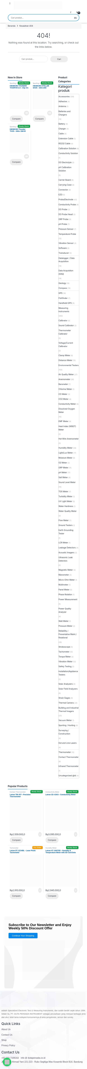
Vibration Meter (66, 661)
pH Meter (63, 472)
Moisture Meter (65, 458)
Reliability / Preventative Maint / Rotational (68, 634)
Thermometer (65, 752)
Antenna (62, 106)
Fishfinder (63, 298)
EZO (60, 194)
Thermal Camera (66, 703)
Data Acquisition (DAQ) (66, 272)
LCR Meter (63, 542)
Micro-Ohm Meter (67, 580)
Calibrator (63, 320)
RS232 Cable (64, 143)
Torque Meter (65, 656)
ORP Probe (63, 219)
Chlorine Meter (65, 389)
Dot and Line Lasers (68, 743)
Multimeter (63, 584)
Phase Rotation (65, 594)
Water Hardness (66, 506)
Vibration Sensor (66, 243)
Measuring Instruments (64, 310)
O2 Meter (63, 462)
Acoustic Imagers (66, 552)
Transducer (64, 253)
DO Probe (63, 209)
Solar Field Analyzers (68, 689)
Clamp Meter (64, 355)
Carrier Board (65, 180)
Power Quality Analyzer (65, 610)
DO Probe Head (66, 214)
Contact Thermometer (69, 757)
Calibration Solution (67, 148)
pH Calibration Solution (65, 169)
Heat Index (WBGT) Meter (67, 428)
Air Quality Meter (66, 374)
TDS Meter (63, 491)
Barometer (63, 384)
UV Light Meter (65, 501)
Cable (61, 133)
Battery (62, 124)
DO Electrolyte (65, 162)
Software (63, 248)
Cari (75, 17)
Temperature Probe (67, 234)
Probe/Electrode (66, 199)
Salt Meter (63, 477)
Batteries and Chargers (64, 113)
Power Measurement (68, 599)
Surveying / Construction (64, 732)
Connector (63, 189)
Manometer (64, 575)
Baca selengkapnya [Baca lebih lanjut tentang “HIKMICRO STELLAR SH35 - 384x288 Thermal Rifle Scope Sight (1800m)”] (49, 113)
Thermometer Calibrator (65, 332)
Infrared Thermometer (69, 766)
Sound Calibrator (66, 325)
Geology (62, 283)
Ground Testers (66, 525)
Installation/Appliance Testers (68, 673)
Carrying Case (65, 185)
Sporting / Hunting (16, 83)
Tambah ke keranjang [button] (40, 834)
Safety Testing (65, 666)
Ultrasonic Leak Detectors (66, 559)
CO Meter (63, 394)
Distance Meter (65, 360)
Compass (63, 288)
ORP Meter (63, 467)
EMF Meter (64, 421)
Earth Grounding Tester (66, 532)
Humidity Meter (66, 448)
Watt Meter (64, 621)
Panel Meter (64, 589)
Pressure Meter (65, 626)
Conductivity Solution (68, 153)
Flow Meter (64, 520)
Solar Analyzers (66, 684)
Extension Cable (66, 138)
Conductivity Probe (67, 204)
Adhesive (63, 101)
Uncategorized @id (67, 775)
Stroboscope (64, 647)
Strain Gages (64, 698)
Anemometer (64, 379)
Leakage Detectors (67, 547)
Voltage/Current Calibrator (66, 344)
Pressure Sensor (66, 229)
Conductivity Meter (67, 404)
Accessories (64, 96)
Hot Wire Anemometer (69, 439)
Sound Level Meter (67, 482)
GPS (60, 293)
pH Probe (63, 224)
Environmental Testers (69, 365)
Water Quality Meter (68, 511)
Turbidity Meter (65, 496)
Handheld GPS (65, 303)
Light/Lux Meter (66, 453)
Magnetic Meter (66, 570)
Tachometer (64, 651)
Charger (62, 128)
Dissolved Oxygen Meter (67, 410)
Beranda (11, 26)
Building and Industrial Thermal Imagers (69, 709)
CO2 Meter (64, 399)
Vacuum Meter (65, 720)
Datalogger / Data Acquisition (67, 260)
